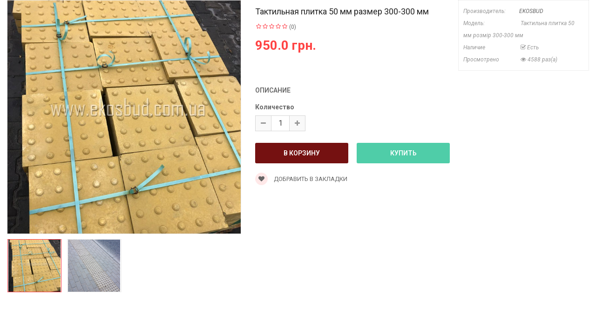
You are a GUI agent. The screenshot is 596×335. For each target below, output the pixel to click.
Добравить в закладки (301, 178)
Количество (274, 107)
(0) (292, 27)
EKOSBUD (531, 11)
